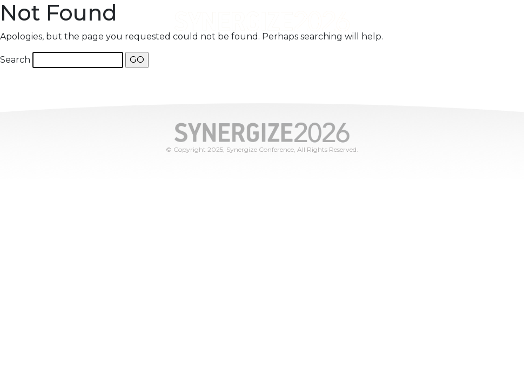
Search (15, 60)
